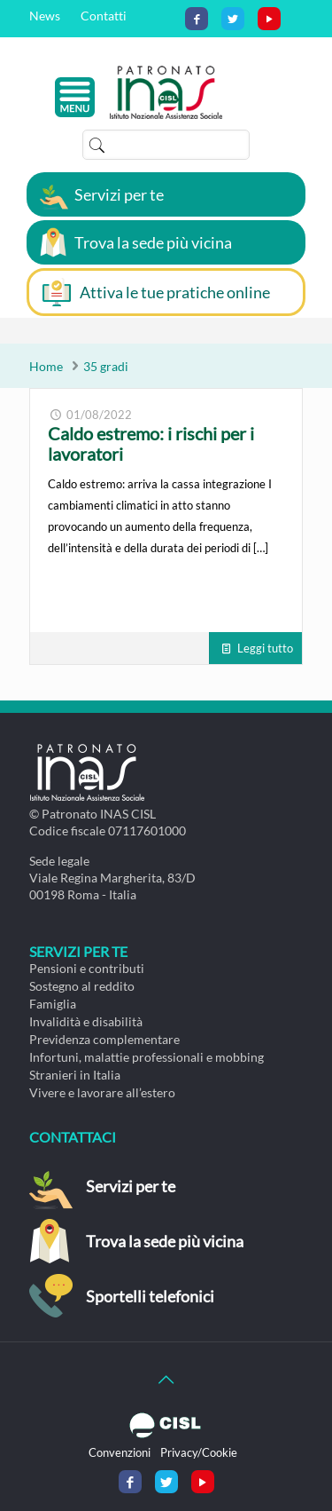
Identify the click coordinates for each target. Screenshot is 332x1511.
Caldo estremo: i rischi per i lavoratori (151, 443)
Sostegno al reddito (82, 985)
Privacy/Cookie (198, 1452)
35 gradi (105, 366)
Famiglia (52, 1003)
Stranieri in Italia (74, 1074)
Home (46, 366)
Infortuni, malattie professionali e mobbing (146, 1056)
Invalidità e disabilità (86, 1021)
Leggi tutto (265, 648)
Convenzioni (120, 1452)
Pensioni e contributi (86, 968)
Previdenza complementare (104, 1039)
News (44, 15)
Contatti (104, 15)
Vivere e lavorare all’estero (102, 1092)
